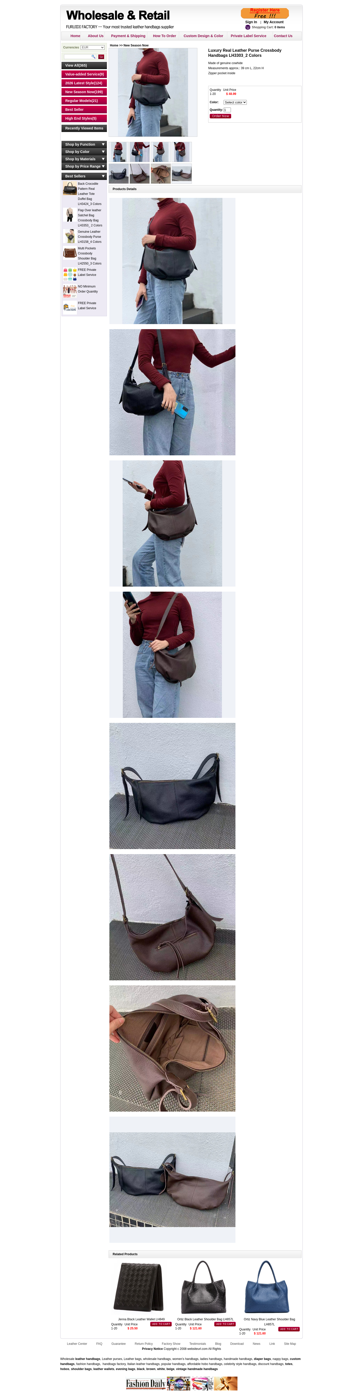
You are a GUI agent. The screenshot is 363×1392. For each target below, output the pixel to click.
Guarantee (118, 1344)
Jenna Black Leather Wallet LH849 (141, 1319)
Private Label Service (248, 36)
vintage (181, 1369)
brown (150, 1369)
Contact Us (283, 36)
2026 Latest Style (79, 83)
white (160, 1369)
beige (170, 1369)
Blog (218, 1344)
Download (237, 1344)
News (256, 1344)
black (141, 1369)
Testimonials (197, 1344)
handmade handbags (203, 1369)
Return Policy (144, 1344)
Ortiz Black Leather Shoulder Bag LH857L (205, 1319)
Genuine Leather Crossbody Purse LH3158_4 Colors (89, 237)
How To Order (164, 36)
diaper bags (262, 1359)
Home (75, 36)
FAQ (99, 1344)
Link (272, 1344)
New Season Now (80, 92)
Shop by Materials (80, 159)
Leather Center (77, 1344)
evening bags (125, 1369)
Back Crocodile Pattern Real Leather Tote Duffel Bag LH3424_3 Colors (89, 194)
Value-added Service (82, 74)
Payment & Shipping (128, 36)
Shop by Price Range (83, 166)
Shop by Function (80, 144)
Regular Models (78, 101)
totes (288, 1364)
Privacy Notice (152, 1349)
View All (72, 65)
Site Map (290, 1344)
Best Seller (74, 110)
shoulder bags (81, 1369)
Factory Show (171, 1344)
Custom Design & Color (203, 36)
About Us (96, 36)
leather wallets (103, 1369)
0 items (280, 27)
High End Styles (78, 118)
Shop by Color (77, 152)
